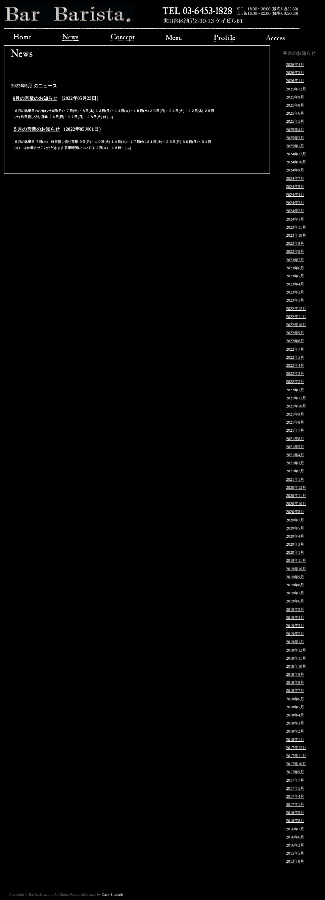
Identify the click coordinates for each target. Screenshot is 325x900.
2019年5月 (295, 609)
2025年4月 (295, 129)
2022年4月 (295, 365)
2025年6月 (295, 113)
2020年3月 (295, 544)
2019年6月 (295, 601)
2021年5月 (295, 446)
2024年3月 (295, 202)
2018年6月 (295, 699)
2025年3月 (295, 137)
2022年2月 (295, 381)
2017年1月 (295, 804)
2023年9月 (295, 243)
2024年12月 (296, 154)
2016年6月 (295, 837)
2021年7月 (295, 430)
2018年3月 (295, 723)
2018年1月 (295, 739)
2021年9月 (295, 414)
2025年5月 (295, 121)
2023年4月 (295, 284)
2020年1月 (295, 552)
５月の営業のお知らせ (36, 129)
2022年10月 (296, 324)
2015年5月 (295, 853)
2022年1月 (295, 390)
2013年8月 (295, 861)
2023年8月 (295, 251)
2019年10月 (296, 568)
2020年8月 (295, 511)
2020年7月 (295, 520)
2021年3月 (295, 463)
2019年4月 (295, 617)
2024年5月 (295, 186)
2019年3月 (295, 625)
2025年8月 (295, 105)
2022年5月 (295, 357)
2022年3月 (295, 373)
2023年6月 (295, 268)
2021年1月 (295, 479)
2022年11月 (296, 316)
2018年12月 (296, 650)
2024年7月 (295, 178)
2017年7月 (295, 780)
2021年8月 (295, 422)
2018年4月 (295, 715)
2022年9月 (295, 332)
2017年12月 (296, 747)
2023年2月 (295, 292)
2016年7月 (295, 829)
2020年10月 (296, 503)
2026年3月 (295, 72)
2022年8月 (295, 341)
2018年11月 (296, 658)
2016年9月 (295, 812)
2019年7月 (295, 593)
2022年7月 (295, 349)
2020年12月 (296, 487)
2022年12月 (296, 308)
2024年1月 (295, 219)
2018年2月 (295, 731)
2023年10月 (296, 235)
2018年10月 (296, 666)
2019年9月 (295, 577)
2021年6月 (295, 438)
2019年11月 (296, 560)
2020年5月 (295, 528)
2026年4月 (295, 64)
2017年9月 (295, 772)
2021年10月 (296, 406)
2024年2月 (295, 210)
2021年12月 (296, 398)
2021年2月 (295, 471)
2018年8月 (295, 682)
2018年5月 (295, 707)
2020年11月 (296, 495)
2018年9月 (295, 674)
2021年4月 (295, 455)
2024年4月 (295, 194)
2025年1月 (295, 146)
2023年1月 (295, 300)
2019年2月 (295, 633)
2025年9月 (295, 97)
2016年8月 (295, 820)
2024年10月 (296, 162)
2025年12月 (296, 89)
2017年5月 (295, 788)
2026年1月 (295, 80)
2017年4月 (295, 796)
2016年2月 (295, 845)
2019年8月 (295, 585)
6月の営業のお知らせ (35, 98)
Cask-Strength (112, 894)
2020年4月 (295, 536)
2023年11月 (296, 227)
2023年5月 (295, 276)
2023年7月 (295, 260)
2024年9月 (295, 170)
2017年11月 (296, 755)
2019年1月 (295, 641)
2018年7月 (295, 690)
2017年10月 (296, 763)
